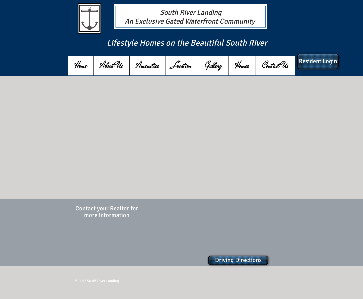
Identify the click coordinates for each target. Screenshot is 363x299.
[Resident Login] (318, 61)
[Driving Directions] (238, 260)
